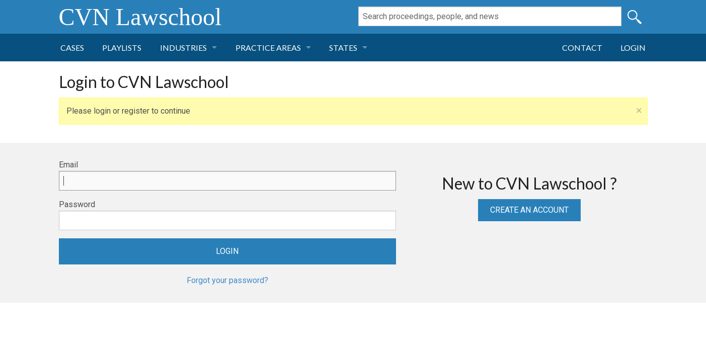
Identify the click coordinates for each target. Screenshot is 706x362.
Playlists (121, 47)
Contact (582, 47)
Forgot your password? (227, 280)
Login (633, 47)
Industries (183, 47)
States (343, 47)
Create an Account (529, 210)
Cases (72, 47)
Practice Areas (268, 47)
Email (68, 164)
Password (77, 204)
